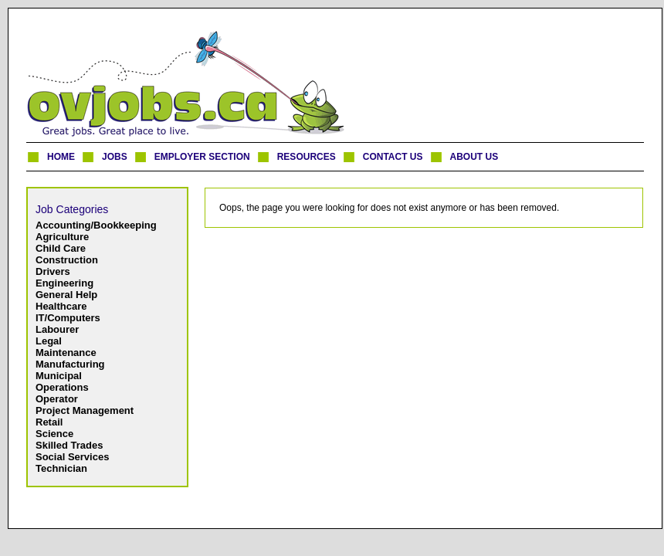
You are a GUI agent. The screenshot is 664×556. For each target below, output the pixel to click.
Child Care (61, 248)
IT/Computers (68, 318)
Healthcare (61, 306)
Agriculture (62, 236)
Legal (49, 341)
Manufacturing (70, 364)
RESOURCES (306, 156)
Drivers (53, 271)
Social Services (72, 457)
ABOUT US (474, 156)
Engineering (64, 283)
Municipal (59, 375)
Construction (67, 260)
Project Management (85, 410)
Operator (57, 399)
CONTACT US (393, 156)
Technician (61, 468)
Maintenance (66, 352)
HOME (61, 156)
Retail (49, 422)
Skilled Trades (69, 445)
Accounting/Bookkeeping (96, 225)
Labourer (57, 329)
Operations (62, 387)
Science (54, 433)
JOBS (114, 156)
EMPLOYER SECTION (202, 156)
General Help (66, 294)
